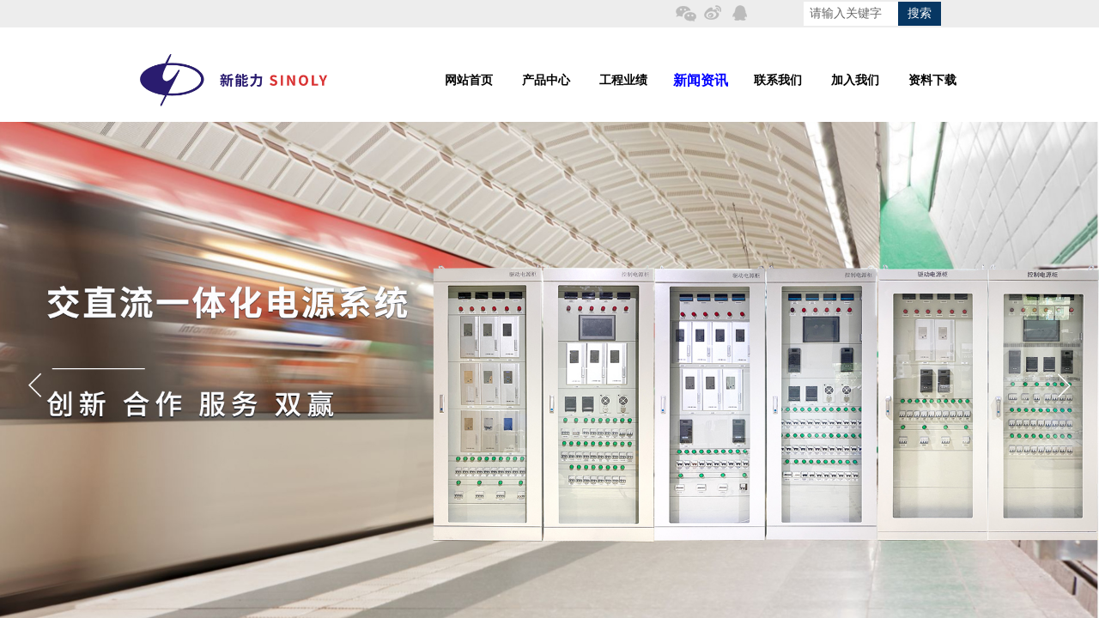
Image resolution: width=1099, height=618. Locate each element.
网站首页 (469, 80)
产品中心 (546, 80)
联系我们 (778, 80)
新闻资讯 (700, 80)
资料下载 (932, 80)
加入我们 (855, 80)
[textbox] (851, 14)
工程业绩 (623, 80)
